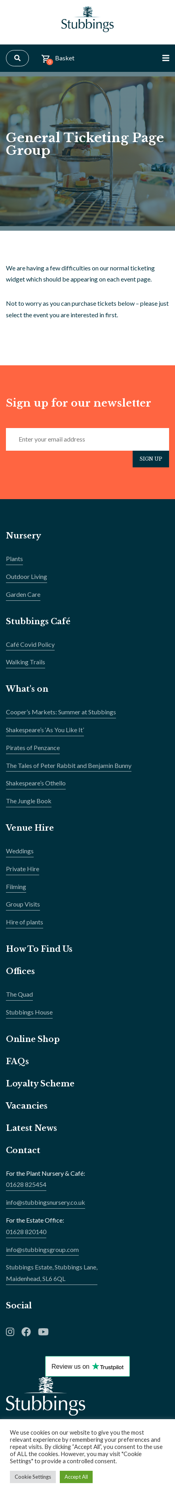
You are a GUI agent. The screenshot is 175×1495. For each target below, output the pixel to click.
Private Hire (22, 868)
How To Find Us (39, 949)
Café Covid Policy (30, 644)
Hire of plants (24, 922)
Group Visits (23, 904)
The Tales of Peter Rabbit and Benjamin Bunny (68, 765)
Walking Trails (25, 662)
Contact (23, 1150)
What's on (27, 689)
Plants (14, 558)
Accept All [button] (76, 1477)
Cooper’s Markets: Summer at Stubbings (61, 712)
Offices (20, 971)
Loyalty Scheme (40, 1083)
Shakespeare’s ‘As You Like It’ (45, 729)
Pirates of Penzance (33, 747)
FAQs (17, 1061)
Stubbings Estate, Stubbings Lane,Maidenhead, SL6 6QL (51, 1272)
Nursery (23, 535)
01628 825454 (26, 1184)
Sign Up (150, 459)
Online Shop (33, 1039)
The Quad (19, 994)
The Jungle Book (28, 800)
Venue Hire (30, 828)
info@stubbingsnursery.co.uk (45, 1202)
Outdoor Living (26, 576)
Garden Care (23, 594)
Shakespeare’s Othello (36, 783)
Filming (16, 886)
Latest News (31, 1128)
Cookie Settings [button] (33, 1477)
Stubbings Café (38, 621)
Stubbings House (29, 1012)
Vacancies (27, 1106)
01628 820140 (26, 1231)
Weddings (20, 851)
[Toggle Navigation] (165, 58)
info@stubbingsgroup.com (42, 1249)
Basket (57, 59)
